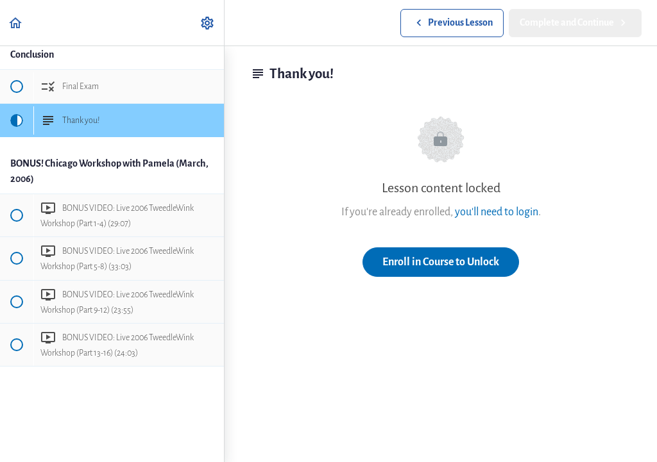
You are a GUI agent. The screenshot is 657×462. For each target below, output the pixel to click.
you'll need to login (496, 212)
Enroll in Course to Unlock (440, 261)
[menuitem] (208, 22)
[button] (16, 22)
